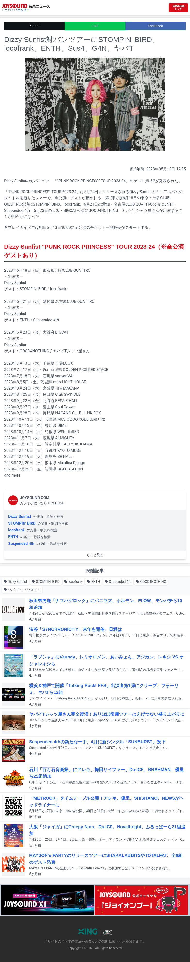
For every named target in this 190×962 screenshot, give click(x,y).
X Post (35, 26)
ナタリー (23, 10)
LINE (94, 26)
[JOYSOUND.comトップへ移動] (178, 7)
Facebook (155, 26)
